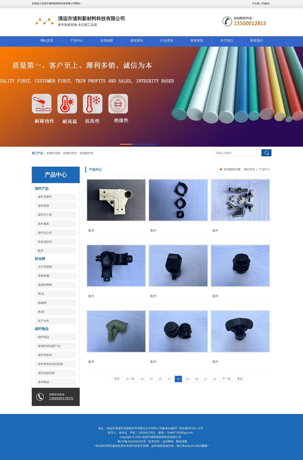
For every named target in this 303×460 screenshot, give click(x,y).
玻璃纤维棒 (53, 153)
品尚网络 (168, 441)
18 (178, 378)
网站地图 (181, 441)
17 (169, 378)
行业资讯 (166, 40)
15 (151, 378)
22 (214, 378)
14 (142, 378)
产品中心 (77, 40)
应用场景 (106, 40)
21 (205, 378)
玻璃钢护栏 (87, 153)
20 (196, 378)
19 (187, 378)
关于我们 (226, 40)
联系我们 (256, 40)
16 (160, 378)
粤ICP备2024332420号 (132, 441)
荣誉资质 (196, 40)
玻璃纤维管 (70, 153)
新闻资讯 (136, 40)
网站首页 (47, 40)
